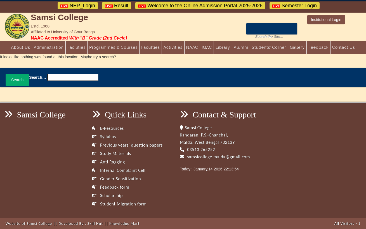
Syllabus (104, 136)
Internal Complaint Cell (118, 170)
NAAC (192, 47)
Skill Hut (95, 223)
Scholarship (107, 195)
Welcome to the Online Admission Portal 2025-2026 (200, 5)
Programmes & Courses (113, 47)
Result (116, 5)
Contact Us (343, 47)
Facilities (76, 47)
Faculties (150, 47)
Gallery (297, 47)
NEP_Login (77, 5)
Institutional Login (326, 19)
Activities (173, 47)
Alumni (241, 47)
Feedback (318, 47)
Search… (37, 77)
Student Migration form (119, 204)
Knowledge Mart (124, 223)
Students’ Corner (269, 47)
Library (223, 47)
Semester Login (294, 5)
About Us (20, 47)
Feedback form (110, 187)
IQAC (207, 47)
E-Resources (108, 128)
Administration (49, 47)
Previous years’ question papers (127, 145)
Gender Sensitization (116, 178)
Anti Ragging (108, 162)
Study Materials (111, 153)
